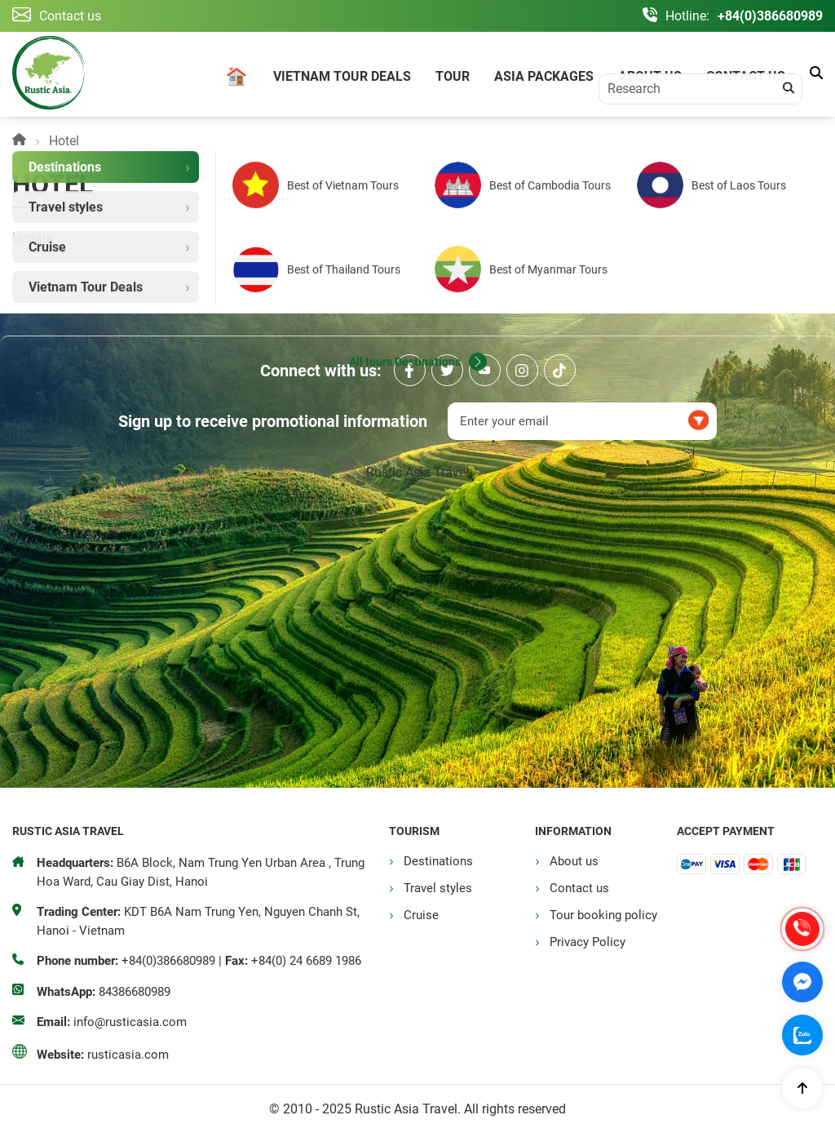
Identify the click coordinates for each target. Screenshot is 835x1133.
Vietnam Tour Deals (342, 76)
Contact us (745, 76)
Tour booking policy (603, 915)
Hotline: (687, 16)
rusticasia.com (128, 1054)
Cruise (421, 915)
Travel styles (438, 888)
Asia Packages (544, 76)
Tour (452, 76)
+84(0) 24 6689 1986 (306, 960)
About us (650, 76)
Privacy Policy (587, 942)
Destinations (438, 861)
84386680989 (134, 991)
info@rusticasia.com (130, 1022)
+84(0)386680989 (770, 16)
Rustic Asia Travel (417, 472)
